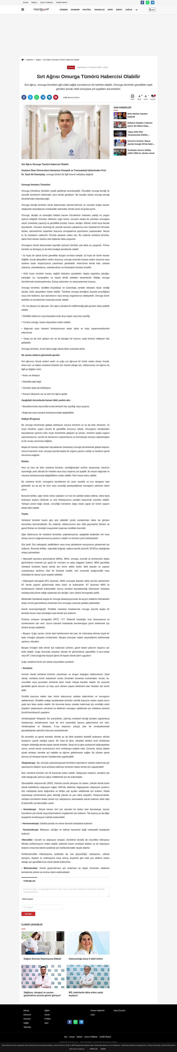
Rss (65, 1037)
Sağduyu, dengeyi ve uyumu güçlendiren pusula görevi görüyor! (42, 994)
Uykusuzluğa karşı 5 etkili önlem (86, 959)
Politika (87, 10)
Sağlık (129, 10)
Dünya (119, 10)
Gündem (64, 10)
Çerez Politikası (46, 2)
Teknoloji (99, 10)
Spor (110, 10)
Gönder (28, 914)
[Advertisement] (88, 35)
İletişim (34, 2)
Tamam (103, 1049)
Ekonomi (75, 10)
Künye (25, 2)
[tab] (29, 881)
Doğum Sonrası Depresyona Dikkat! (42, 959)
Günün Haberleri (98, 1011)
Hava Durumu (119, 1011)
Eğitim (47, 1011)
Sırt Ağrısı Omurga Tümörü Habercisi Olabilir (61, 60)
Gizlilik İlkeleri (61, 2)
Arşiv (93, 1015)
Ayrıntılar (94, 1049)
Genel (47, 1015)
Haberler (29, 60)
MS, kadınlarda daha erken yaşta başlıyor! (86, 994)
